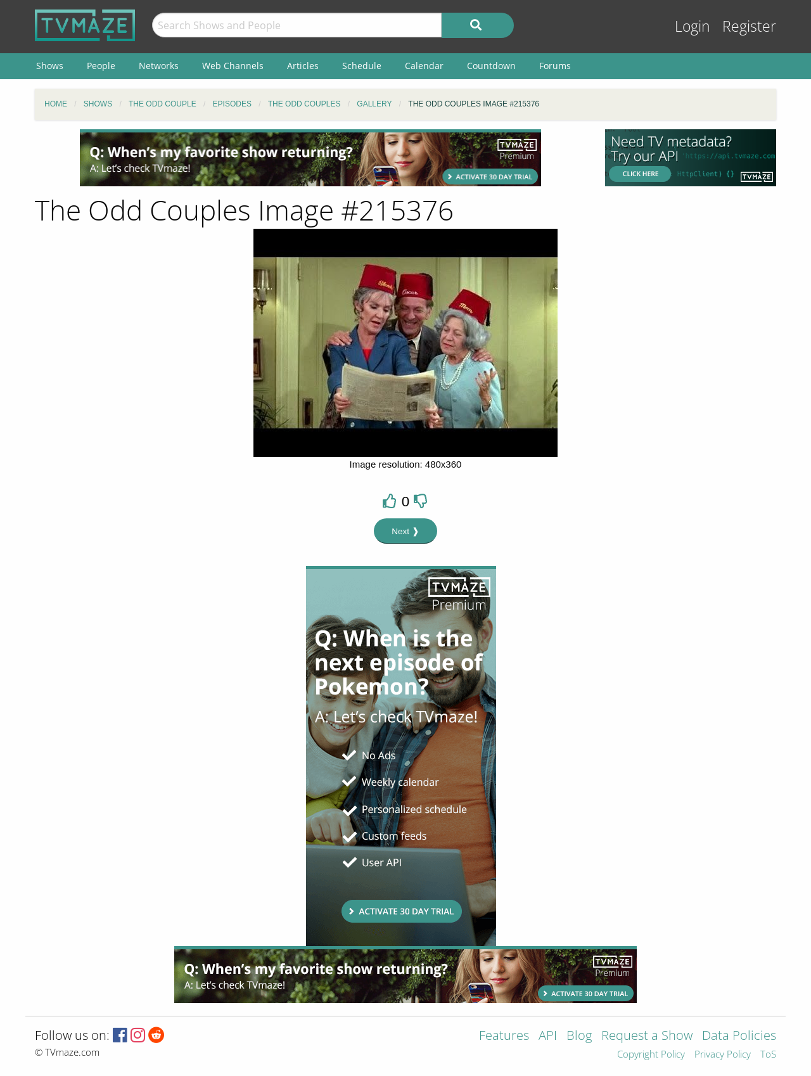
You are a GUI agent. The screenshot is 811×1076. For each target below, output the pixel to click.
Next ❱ (405, 531)
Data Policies (739, 1036)
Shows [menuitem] (49, 66)
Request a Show (647, 1036)
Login (692, 26)
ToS (768, 1054)
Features (504, 1036)
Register (749, 26)
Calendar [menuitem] (424, 66)
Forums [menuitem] (555, 66)
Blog (579, 1036)
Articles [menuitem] (303, 66)
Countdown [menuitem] (491, 66)
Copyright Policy (651, 1054)
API (548, 1036)
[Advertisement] (310, 157)
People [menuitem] (101, 66)
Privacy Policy (722, 1054)
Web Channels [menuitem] (233, 66)
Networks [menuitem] (159, 66)
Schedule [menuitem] (361, 66)
